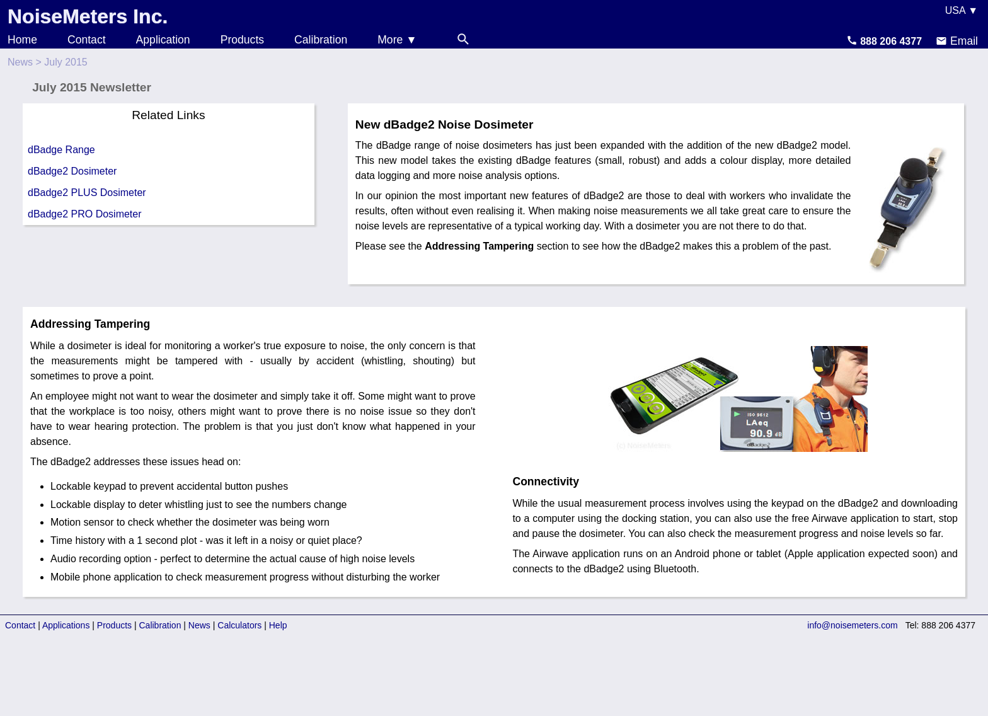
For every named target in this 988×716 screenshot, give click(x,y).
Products (242, 39)
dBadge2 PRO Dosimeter (85, 214)
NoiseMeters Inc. (88, 16)
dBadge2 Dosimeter (72, 171)
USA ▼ (961, 10)
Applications (66, 625)
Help (278, 625)
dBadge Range (61, 149)
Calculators (239, 625)
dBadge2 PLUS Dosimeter (87, 192)
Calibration (320, 39)
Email (957, 41)
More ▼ (396, 39)
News (20, 62)
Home (22, 39)
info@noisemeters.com (852, 625)
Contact (86, 39)
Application (163, 39)
